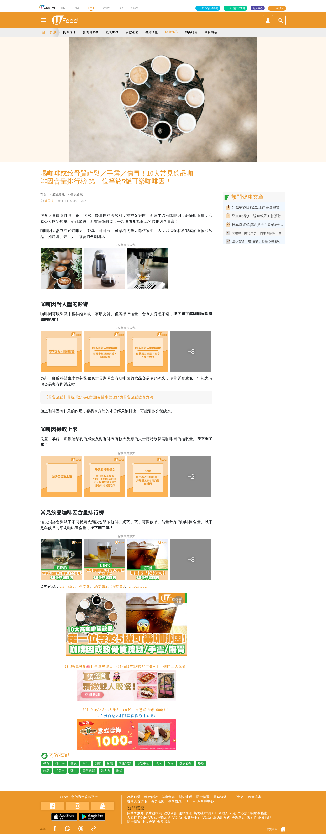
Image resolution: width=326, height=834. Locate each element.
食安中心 (143, 763)
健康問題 (125, 763)
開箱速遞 (69, 32)
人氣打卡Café (137, 817)
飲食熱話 (211, 32)
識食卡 (252, 817)
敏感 (110, 763)
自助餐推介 (135, 813)
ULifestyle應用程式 (216, 817)
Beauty (106, 7)
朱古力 (105, 770)
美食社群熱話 (204, 813)
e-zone (134, 7)
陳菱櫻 (49, 200)
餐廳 (201, 763)
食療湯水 (254, 797)
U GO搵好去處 (210, 8)
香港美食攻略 (137, 801)
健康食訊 (171, 31)
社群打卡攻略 (237, 8)
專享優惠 (175, 801)
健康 (73, 763)
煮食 (46, 763)
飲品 (46, 770)
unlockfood (137, 586)
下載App (279, 8)
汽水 (158, 763)
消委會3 (118, 586)
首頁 (43, 194)
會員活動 (157, 801)
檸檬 (170, 763)
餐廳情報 (151, 32)
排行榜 (60, 763)
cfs (61, 586)
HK (63, 7)
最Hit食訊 (49, 32)
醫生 (73, 770)
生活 (86, 763)
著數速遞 (132, 32)
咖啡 (98, 763)
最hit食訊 (58, 194)
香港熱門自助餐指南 (252, 813)
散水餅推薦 (153, 813)
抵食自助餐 (91, 32)
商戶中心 (258, 8)
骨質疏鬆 (89, 770)
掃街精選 (191, 32)
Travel (76, 7)
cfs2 (71, 586)
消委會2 (100, 586)
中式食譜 (237, 797)
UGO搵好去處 (225, 813)
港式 (119, 770)
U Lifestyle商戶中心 (199, 801)
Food (91, 7)
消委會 (84, 586)
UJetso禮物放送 (159, 817)
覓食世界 (112, 32)
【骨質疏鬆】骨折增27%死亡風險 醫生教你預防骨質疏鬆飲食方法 (98, 397)
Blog (120, 7)
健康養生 (185, 763)
